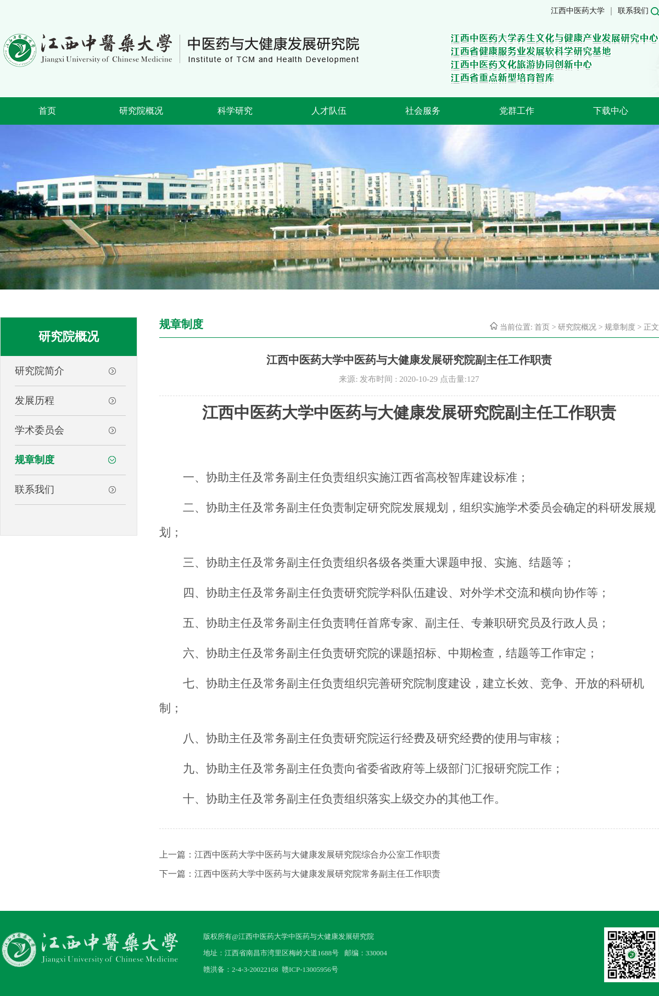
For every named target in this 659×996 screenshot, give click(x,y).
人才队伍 (329, 110)
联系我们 (633, 11)
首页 (47, 110)
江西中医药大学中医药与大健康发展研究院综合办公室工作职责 (317, 854)
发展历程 (34, 400)
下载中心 (610, 110)
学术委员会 (39, 430)
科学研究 (235, 110)
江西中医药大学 (578, 11)
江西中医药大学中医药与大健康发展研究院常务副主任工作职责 (317, 873)
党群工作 (516, 110)
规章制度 (34, 459)
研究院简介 (39, 370)
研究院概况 (141, 110)
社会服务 (422, 110)
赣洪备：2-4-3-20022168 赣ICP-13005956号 (270, 969)
